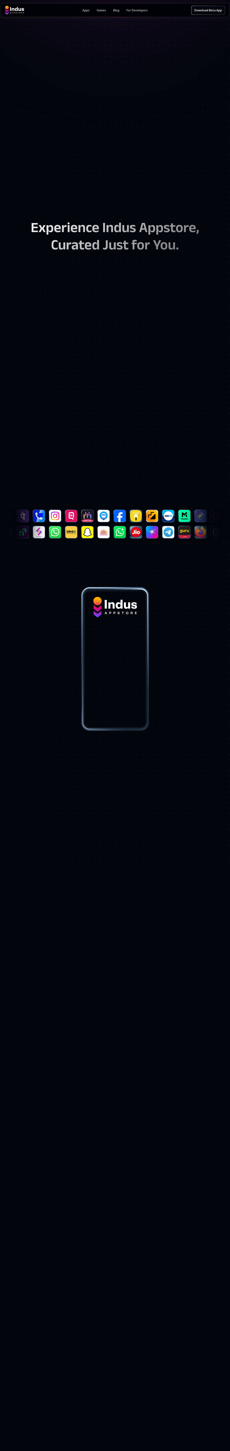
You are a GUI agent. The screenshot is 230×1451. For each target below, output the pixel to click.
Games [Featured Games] (101, 10)
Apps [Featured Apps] (85, 10)
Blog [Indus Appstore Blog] (116, 10)
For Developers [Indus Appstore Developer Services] (137, 10)
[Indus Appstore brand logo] (43, 10)
